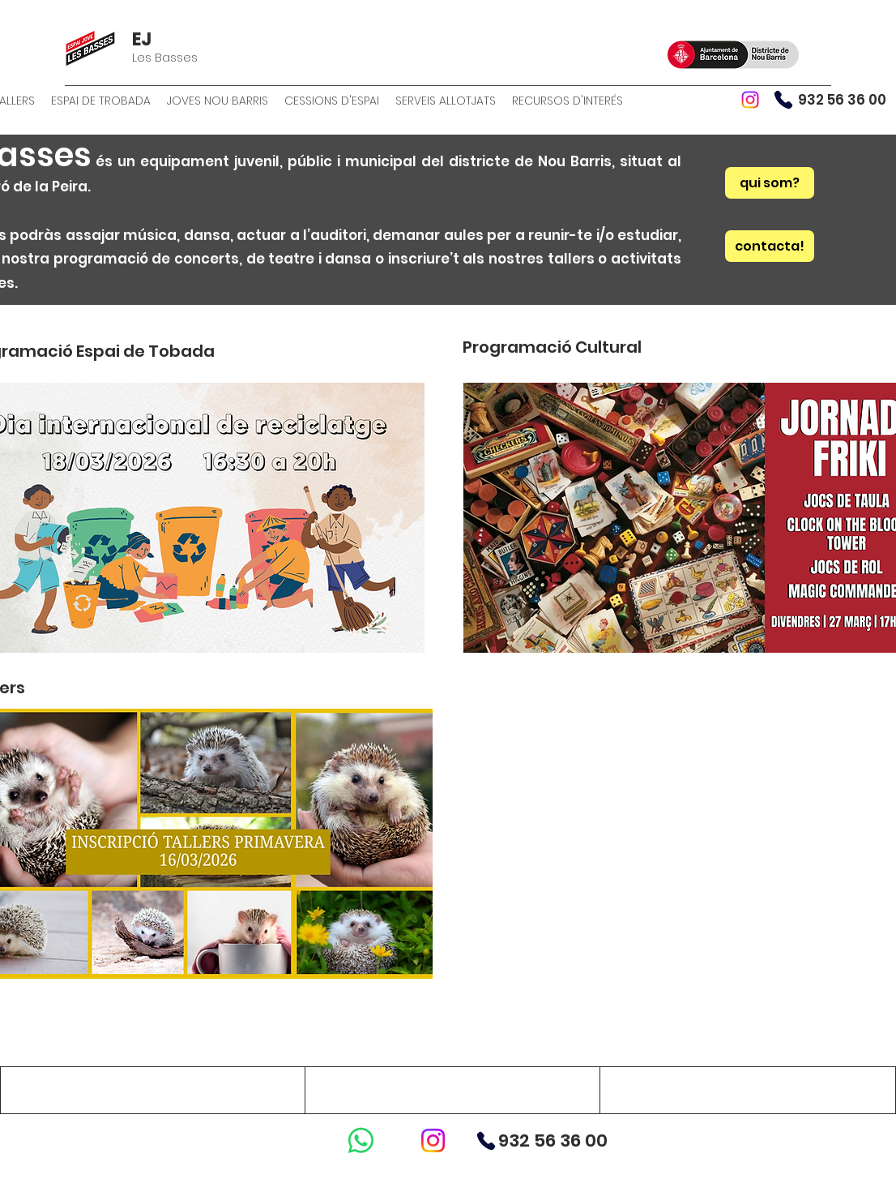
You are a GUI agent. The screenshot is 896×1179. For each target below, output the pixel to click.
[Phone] (783, 99)
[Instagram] (750, 99)
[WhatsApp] (361, 1140)
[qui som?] (769, 183)
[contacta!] (769, 246)
